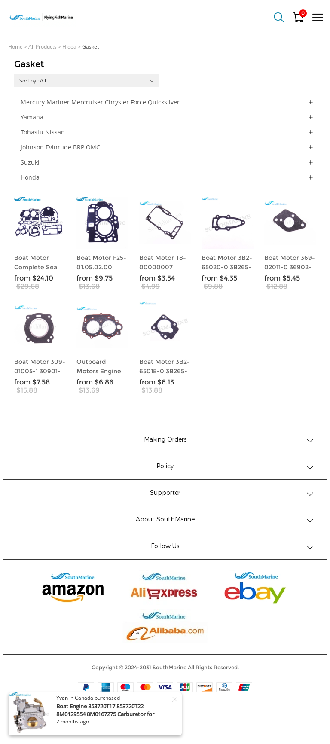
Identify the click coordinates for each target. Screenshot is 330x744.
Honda (30, 177)
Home (15, 46)
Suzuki (30, 162)
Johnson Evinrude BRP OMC (60, 147)
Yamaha (32, 117)
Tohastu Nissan (43, 132)
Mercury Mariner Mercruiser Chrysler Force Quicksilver (100, 102)
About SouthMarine (165, 519)
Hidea (69, 46)
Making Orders (165, 440)
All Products (42, 46)
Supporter (165, 493)
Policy (165, 466)
